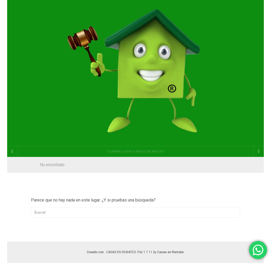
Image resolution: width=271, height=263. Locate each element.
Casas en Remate (170, 252)
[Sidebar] (12, 151)
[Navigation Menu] (258, 151)
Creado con (96, 252)
